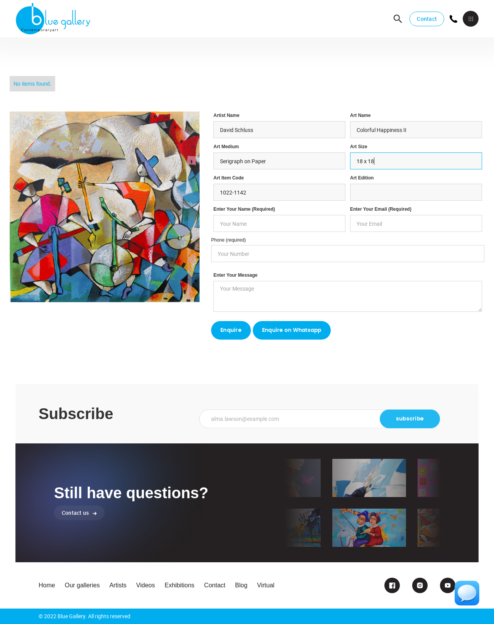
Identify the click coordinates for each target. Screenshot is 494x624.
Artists (117, 585)
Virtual (265, 585)
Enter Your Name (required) (244, 209)
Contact (427, 18)
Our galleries (82, 585)
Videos (145, 585)
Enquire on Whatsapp (291, 330)
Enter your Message (235, 275)
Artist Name (226, 115)
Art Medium (226, 146)
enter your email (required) (380, 209)
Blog (241, 585)
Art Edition (362, 178)
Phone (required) (228, 240)
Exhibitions (179, 585)
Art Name (360, 115)
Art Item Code (228, 178)
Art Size (358, 146)
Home (47, 585)
